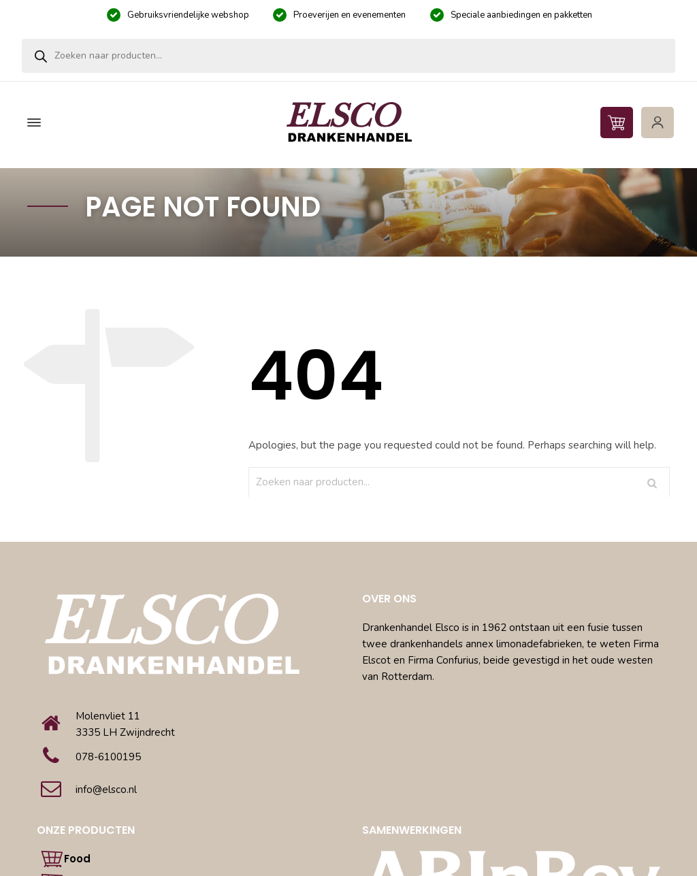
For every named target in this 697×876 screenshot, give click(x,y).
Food (77, 858)
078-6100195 (108, 757)
